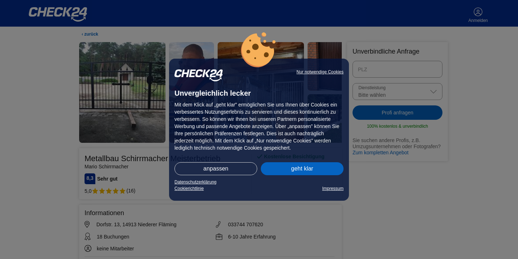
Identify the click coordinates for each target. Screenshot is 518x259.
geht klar (302, 168)
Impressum (333, 188)
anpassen (215, 168)
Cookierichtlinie (189, 188)
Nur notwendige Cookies (320, 71)
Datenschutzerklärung (195, 182)
